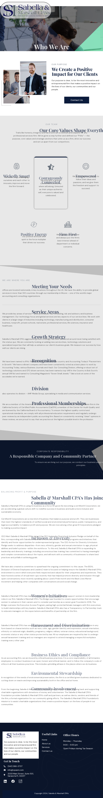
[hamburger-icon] (98, 10)
